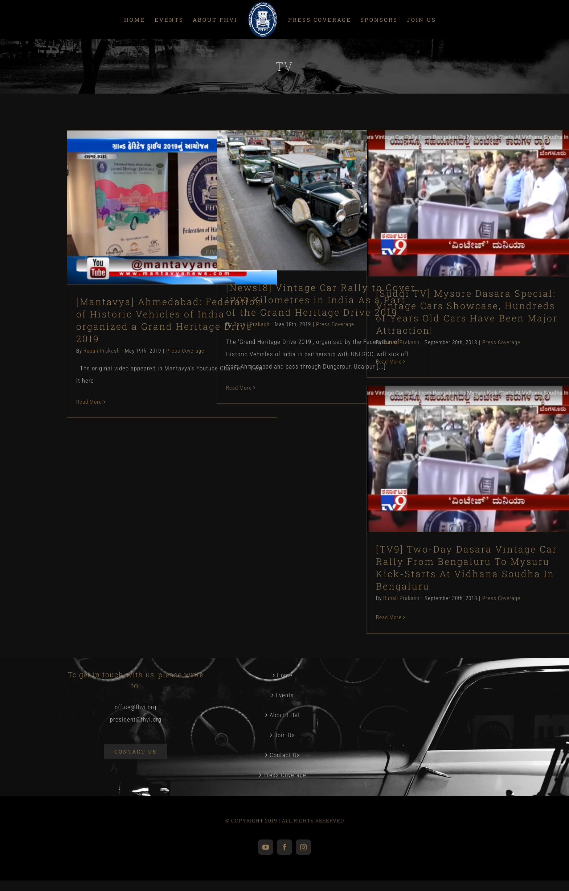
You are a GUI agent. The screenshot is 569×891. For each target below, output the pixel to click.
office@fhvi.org (135, 707)
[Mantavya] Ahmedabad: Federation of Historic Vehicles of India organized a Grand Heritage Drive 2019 (169, 320)
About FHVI (285, 715)
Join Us (284, 735)
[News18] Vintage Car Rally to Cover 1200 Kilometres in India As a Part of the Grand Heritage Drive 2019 (321, 300)
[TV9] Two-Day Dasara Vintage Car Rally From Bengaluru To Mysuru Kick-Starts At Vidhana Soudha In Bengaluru (466, 567)
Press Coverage (185, 351)
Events (285, 695)
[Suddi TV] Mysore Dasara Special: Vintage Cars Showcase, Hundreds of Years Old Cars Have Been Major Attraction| (467, 311)
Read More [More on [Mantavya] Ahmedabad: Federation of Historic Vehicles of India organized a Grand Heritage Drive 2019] (89, 402)
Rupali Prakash (101, 351)
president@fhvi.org (135, 719)
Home (284, 675)
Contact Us (285, 755)
